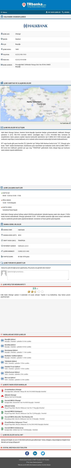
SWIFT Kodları (37, 460)
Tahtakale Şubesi (11, 361)
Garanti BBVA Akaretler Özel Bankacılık (19, 417)
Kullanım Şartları (37, 465)
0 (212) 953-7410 (20, 54)
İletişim (48, 465)
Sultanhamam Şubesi (12, 372)
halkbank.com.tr (23, 246)
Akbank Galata (10, 406)
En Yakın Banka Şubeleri (35, 462)
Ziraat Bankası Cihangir (13, 389)
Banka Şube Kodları (26, 460)
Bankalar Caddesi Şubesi (13, 356)
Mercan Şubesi (10, 377)
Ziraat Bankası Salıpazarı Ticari (16, 422)
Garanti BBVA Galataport (13, 411)
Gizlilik (44, 465)
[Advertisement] (35, 74)
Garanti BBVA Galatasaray (14, 428)
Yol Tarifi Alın (64, 123)
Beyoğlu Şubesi (10, 339)
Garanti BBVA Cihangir (13, 400)
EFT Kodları (46, 460)
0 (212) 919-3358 (20, 59)
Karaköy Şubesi (10, 345)
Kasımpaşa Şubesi (11, 350)
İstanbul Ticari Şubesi (12, 367)
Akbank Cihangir (10, 395)
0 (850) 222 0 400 (23, 251)
